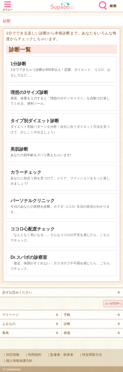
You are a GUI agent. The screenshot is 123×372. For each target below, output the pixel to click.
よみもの (8, 324)
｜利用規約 (33, 355)
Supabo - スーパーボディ (62, 6)
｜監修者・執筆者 (60, 355)
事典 (5, 333)
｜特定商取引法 (90, 355)
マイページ (10, 315)
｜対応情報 (11, 355)
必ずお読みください (17, 292)
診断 (67, 324)
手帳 (67, 315)
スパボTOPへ (113, 303)
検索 (101, 3)
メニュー (7, 3)
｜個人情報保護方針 (18, 361)
